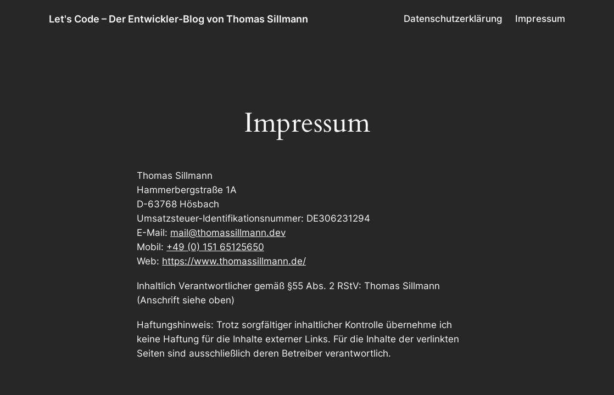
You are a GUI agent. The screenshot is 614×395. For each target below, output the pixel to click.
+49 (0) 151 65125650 (215, 246)
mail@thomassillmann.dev (228, 232)
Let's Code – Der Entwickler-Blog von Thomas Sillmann (178, 19)
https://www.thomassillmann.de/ (234, 261)
